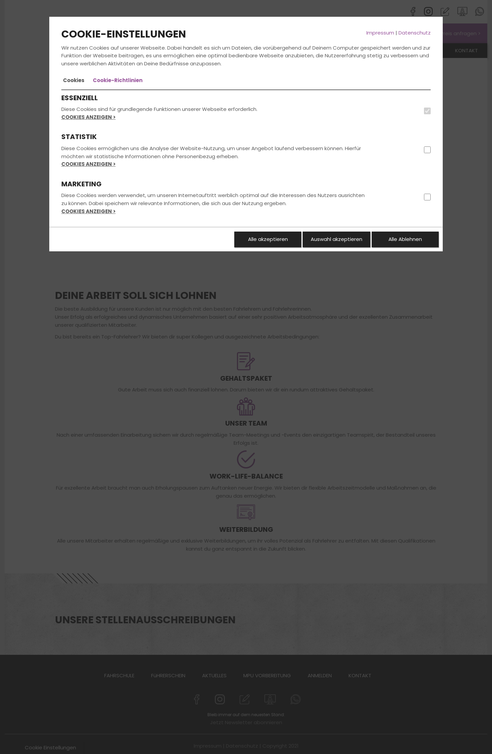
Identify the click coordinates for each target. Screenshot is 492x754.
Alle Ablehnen (405, 239)
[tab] (73, 80)
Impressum (380, 32)
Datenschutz (414, 32)
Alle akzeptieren (268, 239)
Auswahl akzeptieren (336, 239)
